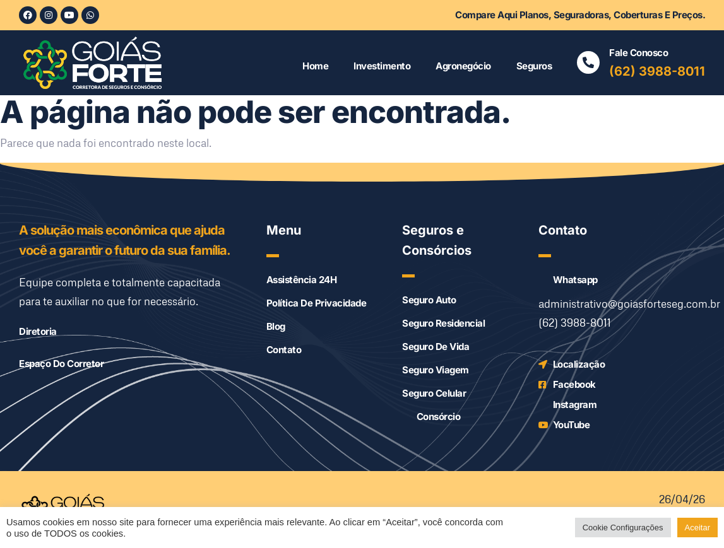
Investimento (381, 66)
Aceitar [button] (697, 527)
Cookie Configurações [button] (623, 527)
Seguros (534, 66)
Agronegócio (463, 66)
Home (315, 66)
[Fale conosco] (588, 62)
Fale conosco (638, 53)
